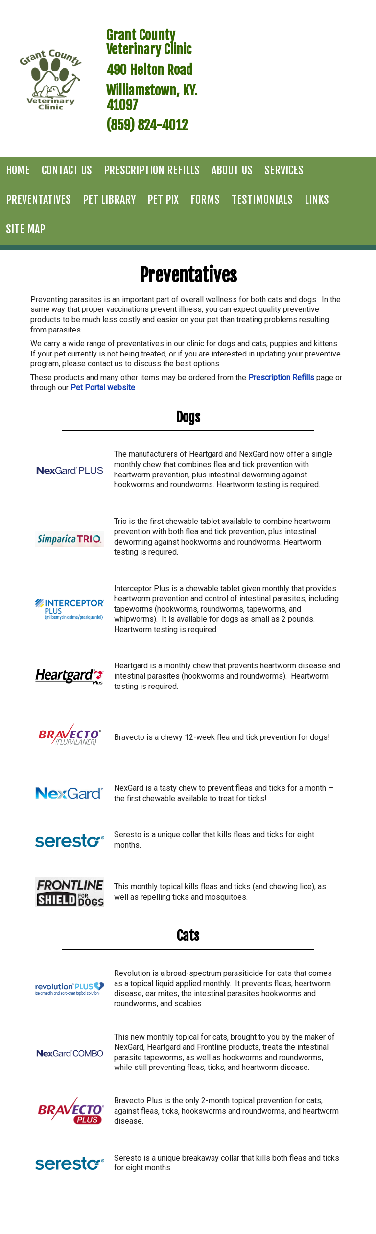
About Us (232, 170)
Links (317, 199)
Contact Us (67, 170)
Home (18, 170)
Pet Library (109, 199)
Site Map (25, 229)
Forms (205, 199)
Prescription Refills (152, 170)
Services (284, 170)
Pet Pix (163, 199)
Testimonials (262, 199)
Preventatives (38, 199)
